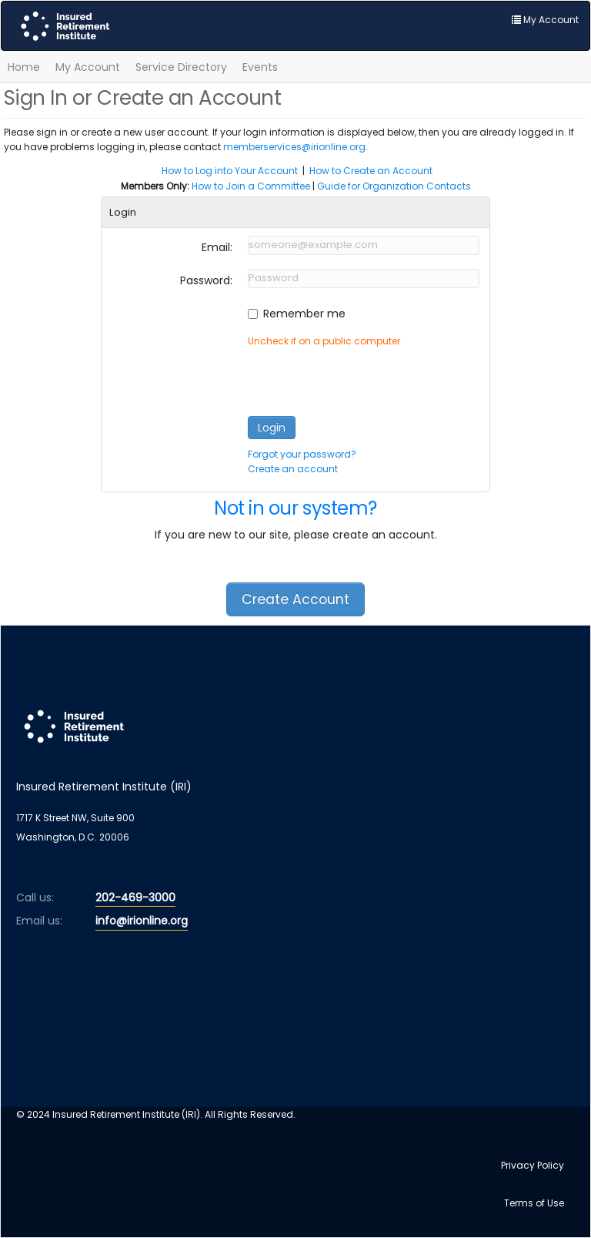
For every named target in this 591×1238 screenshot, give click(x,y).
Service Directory (181, 67)
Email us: (39, 920)
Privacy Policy (532, 1165)
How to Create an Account (370, 170)
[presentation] (365, 378)
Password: (206, 280)
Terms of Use (534, 1202)
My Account (87, 67)
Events (260, 67)
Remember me (304, 313)
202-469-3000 (135, 897)
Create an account (293, 468)
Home (24, 67)
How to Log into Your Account (230, 170)
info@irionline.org (141, 920)
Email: (217, 247)
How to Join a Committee (251, 186)
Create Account (295, 599)
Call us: (35, 897)
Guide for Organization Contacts (394, 186)
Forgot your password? (302, 454)
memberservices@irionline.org (294, 146)
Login (271, 427)
